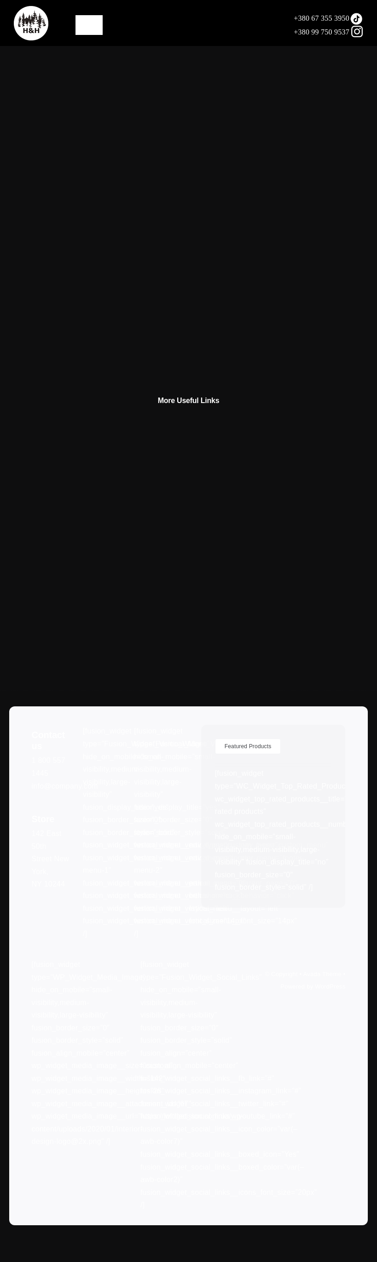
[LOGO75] (31, 9)
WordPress (330, 986)
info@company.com (65, 786)
